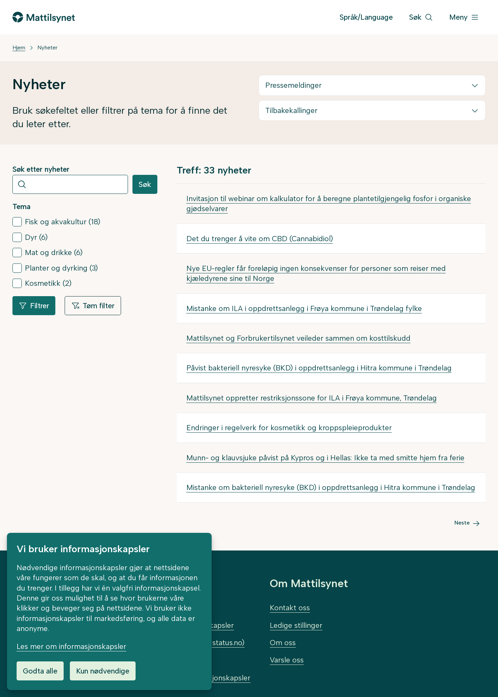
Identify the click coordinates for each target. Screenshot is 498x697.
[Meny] (464, 17)
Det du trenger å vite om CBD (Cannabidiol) (259, 238)
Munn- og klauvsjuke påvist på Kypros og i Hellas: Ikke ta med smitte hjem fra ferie (325, 457)
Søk (145, 184)
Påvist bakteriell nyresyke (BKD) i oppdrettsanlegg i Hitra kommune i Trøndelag (319, 368)
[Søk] (421, 17)
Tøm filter (92, 305)
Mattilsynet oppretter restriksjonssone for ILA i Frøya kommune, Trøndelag (311, 398)
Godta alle (40, 671)
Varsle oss (287, 660)
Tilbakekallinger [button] (291, 110)
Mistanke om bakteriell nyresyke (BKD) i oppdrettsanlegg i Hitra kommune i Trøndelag (330, 487)
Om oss (283, 642)
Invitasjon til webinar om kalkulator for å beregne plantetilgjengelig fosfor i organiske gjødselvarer (328, 203)
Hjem (18, 47)
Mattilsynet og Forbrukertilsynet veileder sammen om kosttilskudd (298, 338)
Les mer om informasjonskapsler (71, 646)
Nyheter (47, 47)
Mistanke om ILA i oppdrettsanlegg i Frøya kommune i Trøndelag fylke (304, 308)
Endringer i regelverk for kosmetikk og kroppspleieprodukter (289, 427)
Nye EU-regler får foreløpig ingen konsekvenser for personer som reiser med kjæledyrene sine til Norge (316, 273)
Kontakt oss (290, 607)
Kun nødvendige (102, 671)
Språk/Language (366, 17)
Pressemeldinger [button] (293, 85)
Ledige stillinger (296, 625)
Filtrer (34, 305)
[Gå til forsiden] (43, 17)
